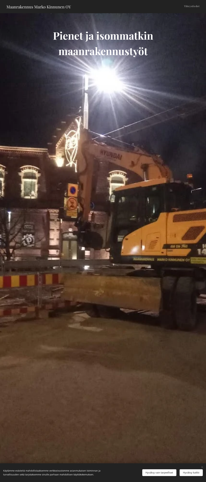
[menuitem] (199, 7)
